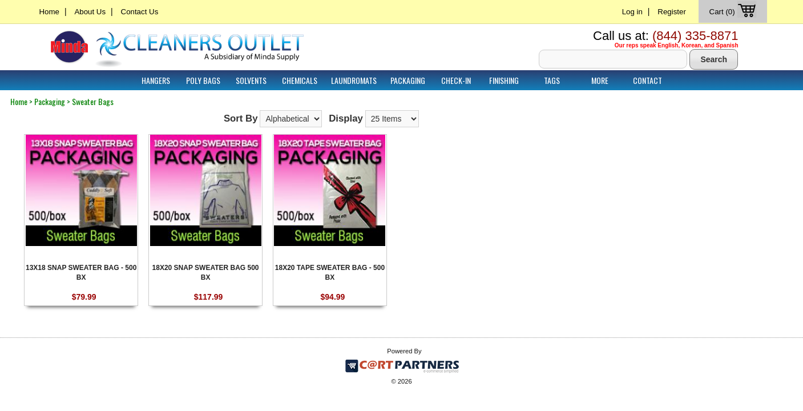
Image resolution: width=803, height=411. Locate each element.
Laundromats (354, 80)
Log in (632, 11)
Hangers (156, 80)
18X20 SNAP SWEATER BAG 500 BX (205, 272)
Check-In (456, 80)
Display (346, 118)
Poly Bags (203, 80)
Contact (647, 80)
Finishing (504, 80)
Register (671, 11)
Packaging (407, 80)
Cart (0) (734, 11)
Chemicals (299, 80)
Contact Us (140, 11)
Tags (552, 80)
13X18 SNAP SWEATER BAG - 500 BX (81, 272)
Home (49, 11)
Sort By (241, 118)
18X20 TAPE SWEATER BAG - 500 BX (330, 272)
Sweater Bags (93, 101)
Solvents (251, 80)
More (599, 80)
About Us (90, 11)
